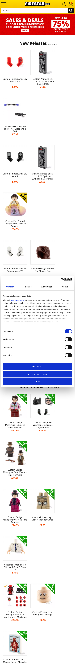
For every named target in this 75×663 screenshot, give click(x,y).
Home (37, 518)
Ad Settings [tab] (46, 287)
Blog (37, 537)
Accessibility (37, 556)
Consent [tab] (10, 287)
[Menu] (3, 4)
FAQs (37, 580)
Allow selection (37, 374)
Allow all (37, 366)
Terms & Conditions (37, 547)
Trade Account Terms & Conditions (37, 592)
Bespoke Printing (37, 588)
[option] (37, 24)
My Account (37, 523)
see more (52, 44)
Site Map (37, 566)
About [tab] (65, 287)
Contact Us (37, 571)
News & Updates (37, 533)
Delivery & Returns (37, 542)
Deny (37, 382)
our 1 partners (17, 300)
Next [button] (72, 464)
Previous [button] (2, 464)
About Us (37, 528)
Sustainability (37, 561)
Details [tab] (28, 287)
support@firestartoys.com (37, 584)
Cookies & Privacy (37, 552)
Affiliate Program (37, 597)
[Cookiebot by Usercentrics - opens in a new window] (60, 279)
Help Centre (37, 575)
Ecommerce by (37, 660)
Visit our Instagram (37, 611)
